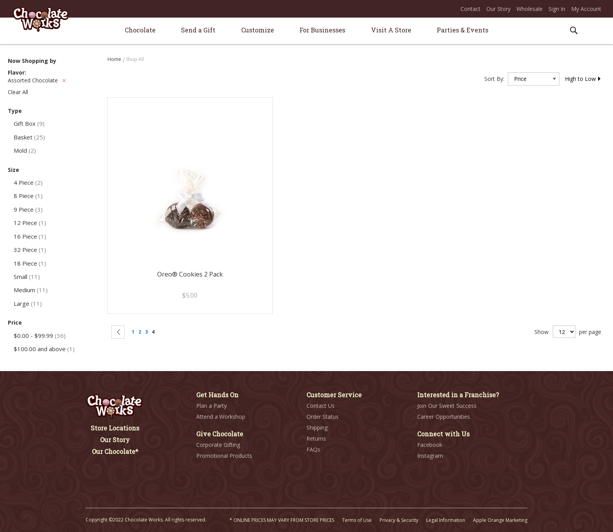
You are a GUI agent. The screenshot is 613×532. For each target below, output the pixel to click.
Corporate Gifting (218, 444)
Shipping (317, 427)
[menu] (306, 31)
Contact (470, 8)
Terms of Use (357, 520)
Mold (25, 150)
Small (27, 276)
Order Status (322, 416)
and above (44, 349)
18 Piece (30, 263)
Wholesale (529, 8)
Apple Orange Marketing (500, 520)
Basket (29, 137)
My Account (586, 8)
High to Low (583, 78)
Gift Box (29, 123)
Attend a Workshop (220, 416)
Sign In (556, 8)
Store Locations (115, 428)
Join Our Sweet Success (447, 405)
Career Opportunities (443, 416)
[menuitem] (140, 30)
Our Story (498, 8)
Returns (316, 438)
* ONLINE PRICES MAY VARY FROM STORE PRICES (281, 520)
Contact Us (320, 405)
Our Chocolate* (115, 451)
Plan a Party (211, 405)
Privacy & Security (399, 520)
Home (115, 59)
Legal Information (445, 520)
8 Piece (28, 196)
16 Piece (30, 236)
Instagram (430, 455)
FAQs (313, 449)
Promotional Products (224, 455)
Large (28, 303)
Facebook (429, 444)
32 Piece (30, 250)
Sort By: (494, 78)
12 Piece (30, 223)
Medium (31, 290)
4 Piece (28, 182)
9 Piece (28, 209)
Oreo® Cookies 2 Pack (190, 274)
